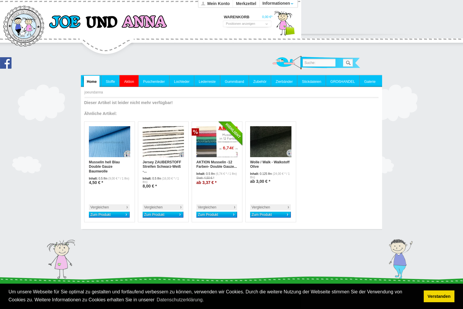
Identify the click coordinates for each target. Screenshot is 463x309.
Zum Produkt (100, 215)
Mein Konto (218, 3)
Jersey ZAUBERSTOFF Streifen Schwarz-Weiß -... (162, 166)
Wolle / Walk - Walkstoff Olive (270, 164)
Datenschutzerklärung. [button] (180, 299)
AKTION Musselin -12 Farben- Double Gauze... (216, 164)
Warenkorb (284, 25)
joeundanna (24, 26)
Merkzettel (246, 3)
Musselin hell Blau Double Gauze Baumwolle (104, 166)
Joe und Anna (7, 64)
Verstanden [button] (439, 296)
